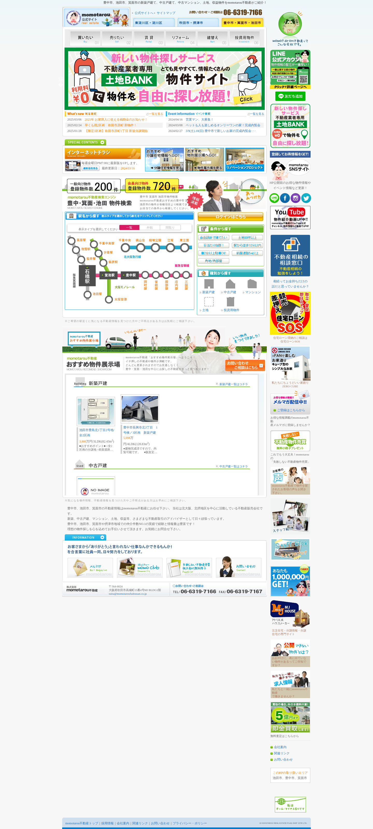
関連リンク (282, 753)
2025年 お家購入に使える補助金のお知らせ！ (116, 119)
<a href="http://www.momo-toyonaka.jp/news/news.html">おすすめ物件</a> (164, 434)
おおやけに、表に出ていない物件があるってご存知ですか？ (289, 661)
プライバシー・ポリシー (190, 823)
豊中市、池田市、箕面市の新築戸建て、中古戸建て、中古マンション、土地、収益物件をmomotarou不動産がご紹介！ (185, 2)
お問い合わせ (283, 759)
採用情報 (107, 823)
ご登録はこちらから (291, 410)
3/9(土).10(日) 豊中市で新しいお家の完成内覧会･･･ (221, 131)
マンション (253, 292)
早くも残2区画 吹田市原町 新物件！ (111, 125)
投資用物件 (231, 310)
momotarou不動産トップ (81, 823)
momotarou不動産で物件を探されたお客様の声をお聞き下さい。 (290, 489)
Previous (60, 78)
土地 (205, 310)
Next (268, 78)
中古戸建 (230, 292)
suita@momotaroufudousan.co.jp (128, 593)
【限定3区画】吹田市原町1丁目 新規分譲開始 (116, 131)
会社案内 (280, 747)
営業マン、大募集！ (200, 119)
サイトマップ (166, 13)
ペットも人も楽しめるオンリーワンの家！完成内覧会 (223, 125)
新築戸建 (208, 292)
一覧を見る (156, 113)
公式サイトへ (144, 13)
